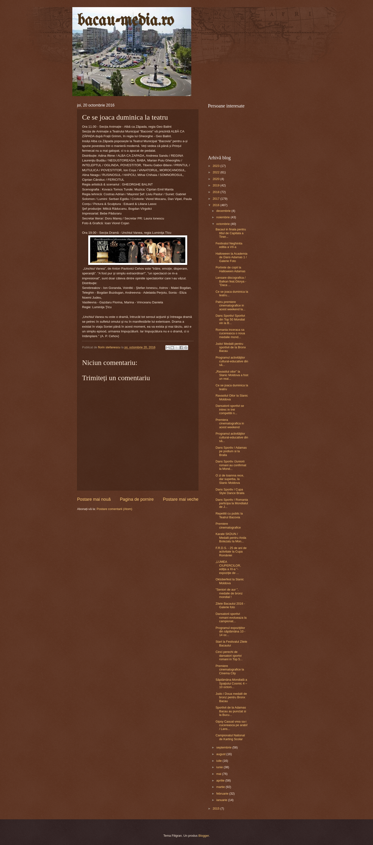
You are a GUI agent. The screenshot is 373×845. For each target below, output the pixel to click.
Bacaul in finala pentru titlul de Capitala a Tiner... (231, 233)
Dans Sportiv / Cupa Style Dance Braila (230, 491)
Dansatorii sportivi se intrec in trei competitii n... (230, 409)
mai (219, 774)
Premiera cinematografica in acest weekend (230, 423)
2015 (216, 808)
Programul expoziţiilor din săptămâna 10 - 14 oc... (230, 631)
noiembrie (223, 217)
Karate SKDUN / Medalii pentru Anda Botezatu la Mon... (231, 537)
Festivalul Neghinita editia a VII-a (229, 245)
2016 (216, 205)
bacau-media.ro (125, 21)
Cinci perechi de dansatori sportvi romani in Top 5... (229, 655)
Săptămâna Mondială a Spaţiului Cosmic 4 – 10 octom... (231, 683)
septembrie (224, 747)
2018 (216, 192)
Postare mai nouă (94, 499)
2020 (216, 179)
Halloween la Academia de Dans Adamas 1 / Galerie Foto (231, 257)
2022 (216, 172)
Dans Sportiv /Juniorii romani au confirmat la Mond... (231, 465)
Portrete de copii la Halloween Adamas (230, 269)
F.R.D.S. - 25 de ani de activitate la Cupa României (231, 551)
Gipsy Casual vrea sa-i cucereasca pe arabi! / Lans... (232, 725)
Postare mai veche (180, 499)
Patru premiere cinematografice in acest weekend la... (230, 305)
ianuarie (222, 800)
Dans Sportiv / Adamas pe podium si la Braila (231, 451)
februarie (222, 793)
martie (221, 787)
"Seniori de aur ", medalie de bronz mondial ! (229, 593)
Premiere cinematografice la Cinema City (230, 669)
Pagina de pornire (137, 499)
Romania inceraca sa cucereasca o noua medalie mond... (230, 333)
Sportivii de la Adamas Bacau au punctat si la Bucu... (231, 711)
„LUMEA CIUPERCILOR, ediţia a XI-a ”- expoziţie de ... (228, 567)
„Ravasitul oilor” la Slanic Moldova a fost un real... (232, 375)
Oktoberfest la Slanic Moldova (230, 581)
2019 (216, 185)
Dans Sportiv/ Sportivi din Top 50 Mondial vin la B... (230, 319)
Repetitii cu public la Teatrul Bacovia (229, 515)
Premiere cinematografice (228, 525)
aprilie (220, 780)
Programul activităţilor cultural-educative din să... (232, 361)
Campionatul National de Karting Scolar (230, 737)
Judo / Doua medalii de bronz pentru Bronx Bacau (231, 697)
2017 (216, 198)
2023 (216, 166)
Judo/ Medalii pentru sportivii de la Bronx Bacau (231, 347)
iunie (220, 767)
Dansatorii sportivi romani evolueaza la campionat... (231, 617)
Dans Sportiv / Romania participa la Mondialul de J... (232, 503)
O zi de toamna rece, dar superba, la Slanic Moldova (230, 479)
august (221, 754)
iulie (219, 760)
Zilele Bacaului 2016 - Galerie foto (230, 605)
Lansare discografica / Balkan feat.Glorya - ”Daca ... (231, 281)
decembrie (223, 211)
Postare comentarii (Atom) (114, 509)
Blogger (203, 835)
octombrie (223, 224)
